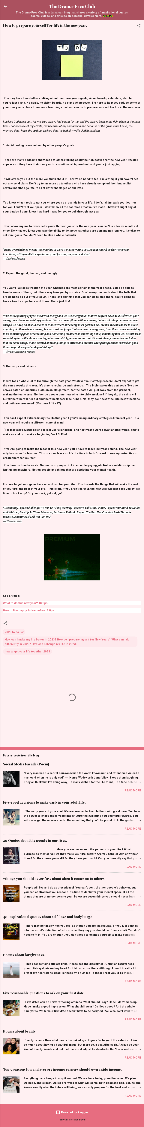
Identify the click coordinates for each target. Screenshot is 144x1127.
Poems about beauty (19, 1031)
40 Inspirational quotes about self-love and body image (47, 917)
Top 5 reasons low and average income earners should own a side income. (62, 1069)
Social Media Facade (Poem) (26, 764)
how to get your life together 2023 (27, 651)
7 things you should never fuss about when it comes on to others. (54, 878)
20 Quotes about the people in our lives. (35, 840)
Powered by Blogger (72, 1112)
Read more (133, 790)
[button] (138, 26)
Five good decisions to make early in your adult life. (44, 802)
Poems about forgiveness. (24, 955)
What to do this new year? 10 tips (25, 603)
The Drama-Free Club (72, 6)
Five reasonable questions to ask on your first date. (44, 993)
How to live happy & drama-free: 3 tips (28, 610)
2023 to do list (14, 632)
